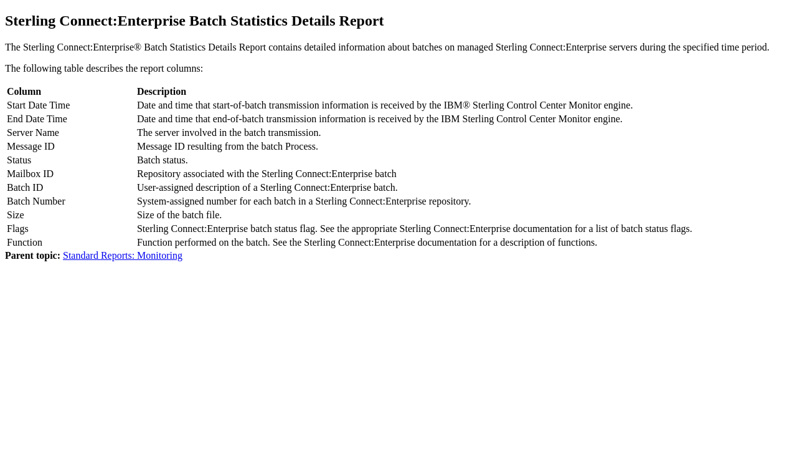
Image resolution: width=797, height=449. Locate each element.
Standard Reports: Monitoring (122, 255)
